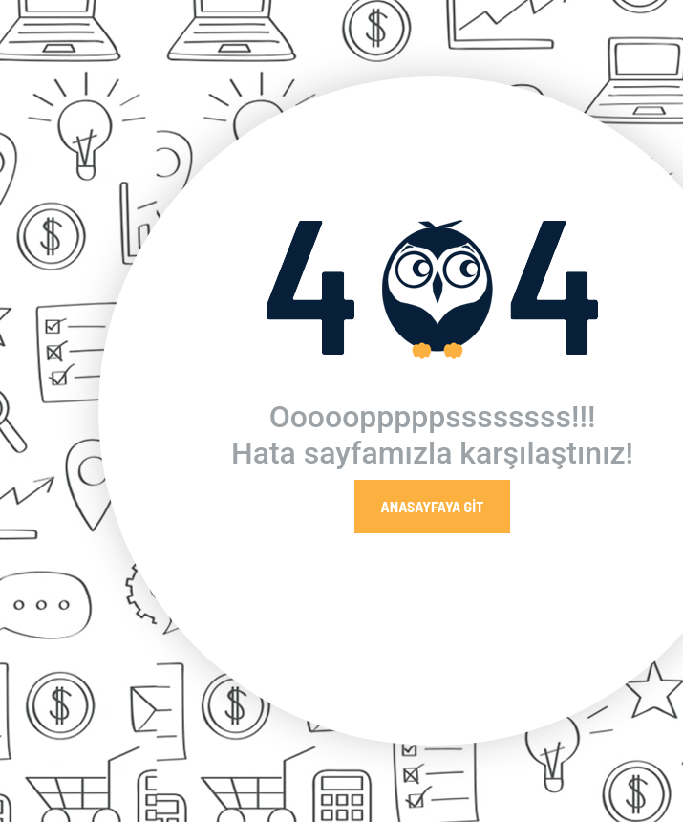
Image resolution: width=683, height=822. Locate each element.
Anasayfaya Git (432, 506)
